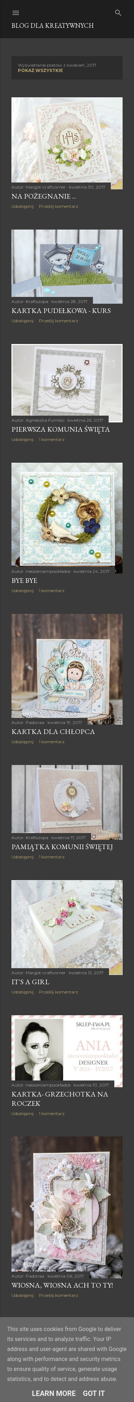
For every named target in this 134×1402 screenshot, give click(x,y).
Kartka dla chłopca (53, 731)
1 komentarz (52, 439)
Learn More (54, 1393)
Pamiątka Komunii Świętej (62, 846)
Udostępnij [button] (22, 206)
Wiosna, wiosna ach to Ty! (62, 1285)
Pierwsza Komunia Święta (60, 429)
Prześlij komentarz (58, 206)
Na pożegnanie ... (43, 196)
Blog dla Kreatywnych (52, 25)
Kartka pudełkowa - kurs (61, 310)
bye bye (24, 580)
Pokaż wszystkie (40, 70)
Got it (94, 1393)
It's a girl (30, 981)
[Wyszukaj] (118, 11)
